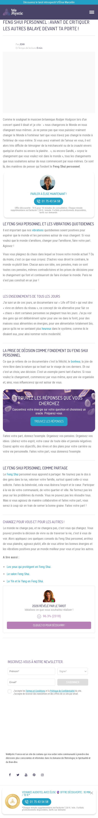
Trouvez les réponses (49, 421)
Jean (22, 44)
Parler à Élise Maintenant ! (48, 194)
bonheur (75, 361)
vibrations (38, 230)
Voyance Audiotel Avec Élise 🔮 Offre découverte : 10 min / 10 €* (56, 793)
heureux (46, 329)
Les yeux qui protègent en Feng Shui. (29, 567)
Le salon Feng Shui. (18, 574)
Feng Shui (12, 474)
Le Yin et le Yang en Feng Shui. (25, 581)
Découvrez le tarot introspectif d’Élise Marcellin (49, 2)
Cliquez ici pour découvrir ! (49, 625)
